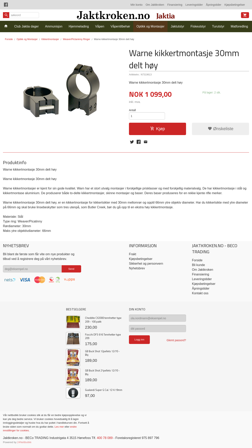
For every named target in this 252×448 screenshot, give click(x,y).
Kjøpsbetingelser (234, 4)
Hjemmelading (79, 26)
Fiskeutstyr (198, 26)
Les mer (60, 426)
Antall (132, 110)
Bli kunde (198, 265)
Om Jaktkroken (155, 4)
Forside (9, 39)
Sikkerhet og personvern (146, 263)
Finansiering (174, 4)
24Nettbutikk (24, 442)
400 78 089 (105, 438)
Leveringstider (194, 4)
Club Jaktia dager (26, 26)
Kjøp (157, 128)
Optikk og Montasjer (150, 26)
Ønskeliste (220, 128)
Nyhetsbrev (137, 268)
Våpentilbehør (120, 26)
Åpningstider (213, 4)
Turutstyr (218, 26)
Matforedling (239, 26)
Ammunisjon (53, 26)
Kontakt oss (200, 293)
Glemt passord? (176, 340)
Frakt (132, 254)
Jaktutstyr (177, 26)
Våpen (99, 26)
